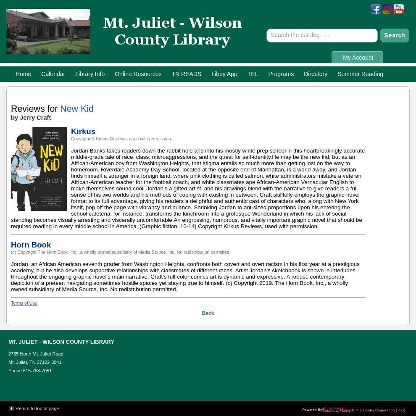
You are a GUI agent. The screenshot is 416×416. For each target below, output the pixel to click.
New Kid (76, 109)
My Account (358, 57)
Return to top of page (37, 408)
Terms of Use (24, 302)
